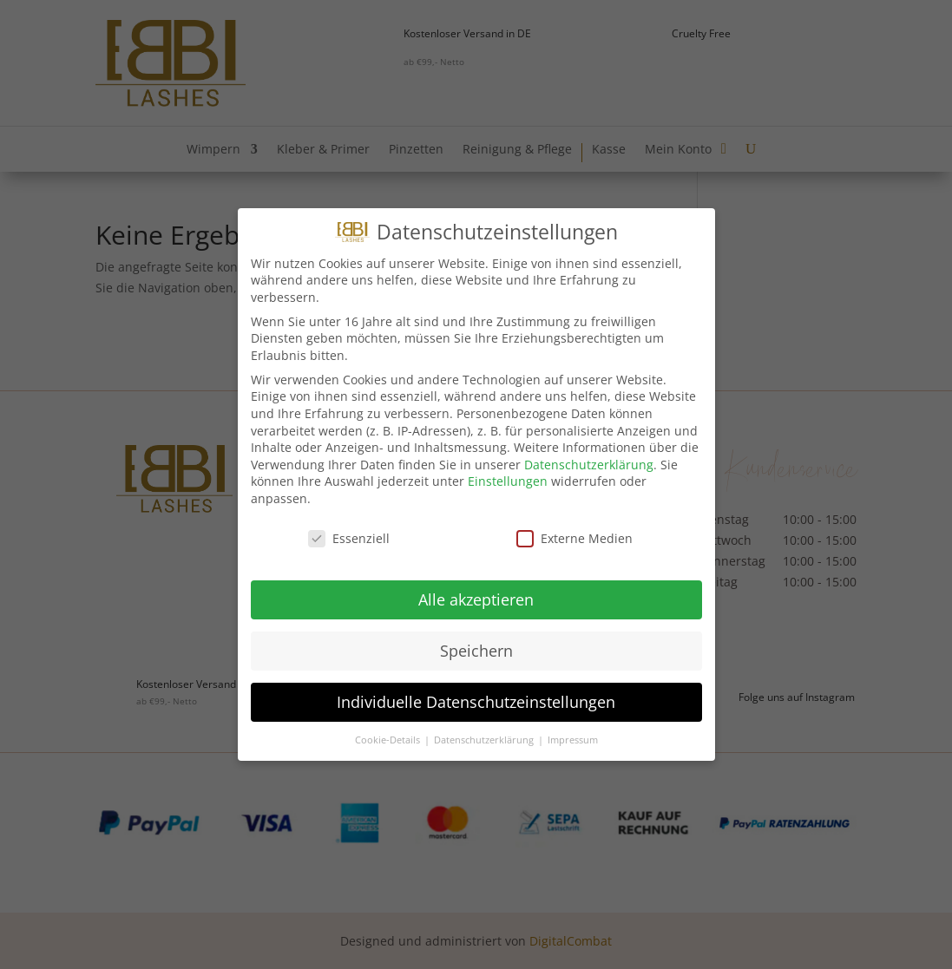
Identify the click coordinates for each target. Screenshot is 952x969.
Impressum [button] (573, 736)
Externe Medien (574, 534)
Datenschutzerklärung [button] (485, 736)
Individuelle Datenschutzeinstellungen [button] (476, 697)
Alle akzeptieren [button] (476, 595)
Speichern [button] (476, 646)
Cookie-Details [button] (389, 736)
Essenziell (349, 534)
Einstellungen (508, 476)
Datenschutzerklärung (588, 460)
